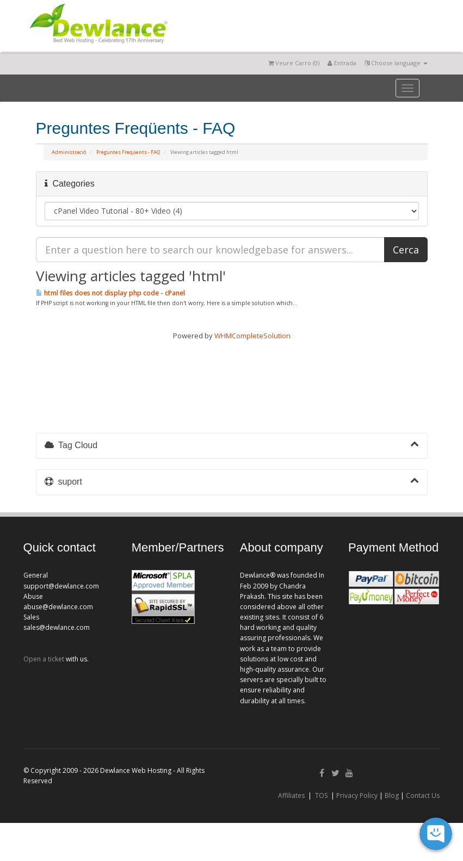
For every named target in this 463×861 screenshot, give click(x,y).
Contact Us (423, 795)
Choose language (396, 63)
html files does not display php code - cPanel (110, 293)
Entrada (342, 63)
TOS (321, 795)
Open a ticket (43, 659)
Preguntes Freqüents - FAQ (128, 152)
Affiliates (291, 795)
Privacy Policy (357, 795)
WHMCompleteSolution (252, 335)
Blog (392, 795)
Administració (69, 152)
